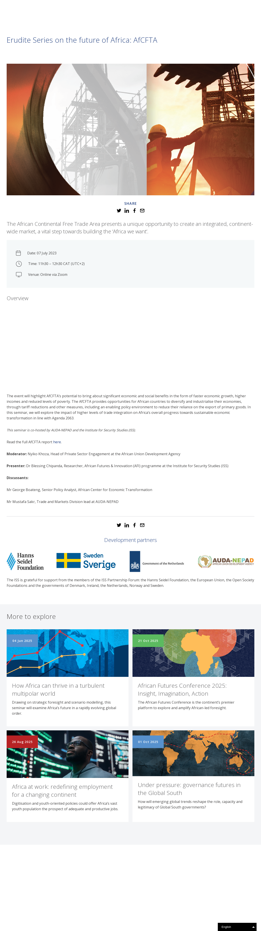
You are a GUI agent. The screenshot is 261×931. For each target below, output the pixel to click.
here (57, 442)
